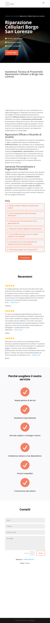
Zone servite (14, 16)
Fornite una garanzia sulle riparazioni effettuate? (22, 214)
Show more (15, 302)
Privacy (31, 620)
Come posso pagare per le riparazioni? (23, 250)
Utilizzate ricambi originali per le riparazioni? (25, 229)
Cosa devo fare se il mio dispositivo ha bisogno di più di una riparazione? (22, 243)
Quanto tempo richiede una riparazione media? (23, 207)
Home (7, 16)
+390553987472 (28, 559)
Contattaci (11, 52)
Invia (40, 553)
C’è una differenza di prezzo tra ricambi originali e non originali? (23, 235)
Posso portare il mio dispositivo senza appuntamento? (22, 222)
